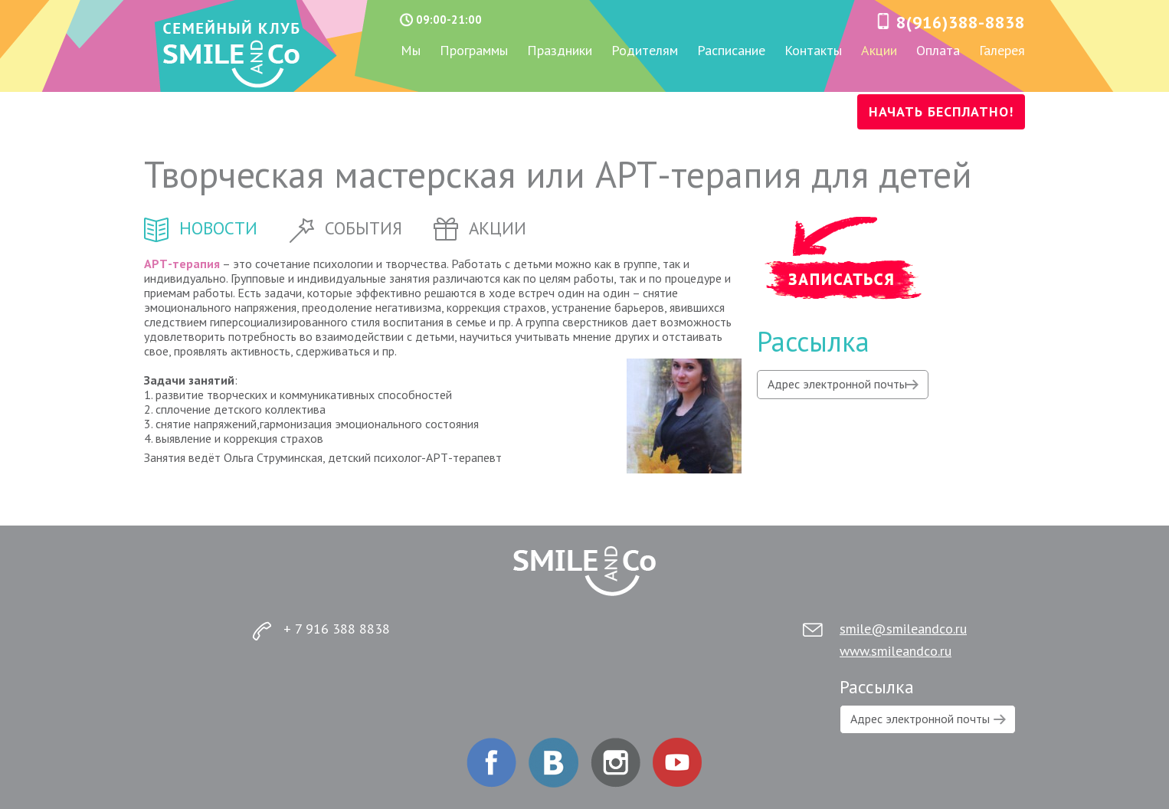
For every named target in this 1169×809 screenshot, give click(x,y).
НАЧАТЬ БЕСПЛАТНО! (941, 111)
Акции (879, 51)
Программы (474, 51)
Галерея (1002, 51)
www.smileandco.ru (895, 651)
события (345, 228)
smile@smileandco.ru (903, 628)
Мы (411, 51)
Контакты (813, 51)
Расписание (731, 51)
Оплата (938, 51)
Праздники (559, 51)
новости (200, 228)
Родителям (644, 51)
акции (480, 228)
